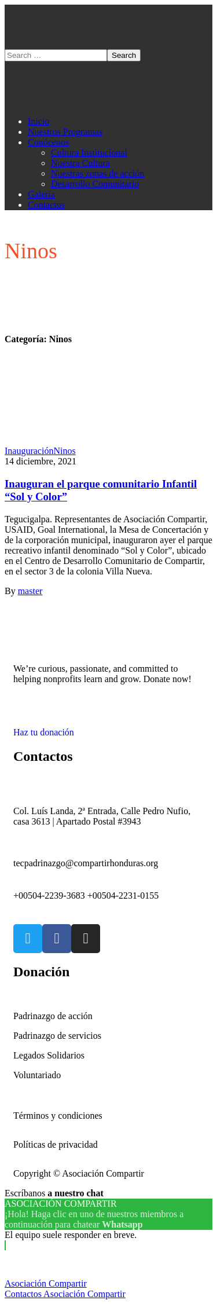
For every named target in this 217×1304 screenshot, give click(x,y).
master (30, 591)
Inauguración (29, 451)
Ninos (64, 451)
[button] (108, 727)
